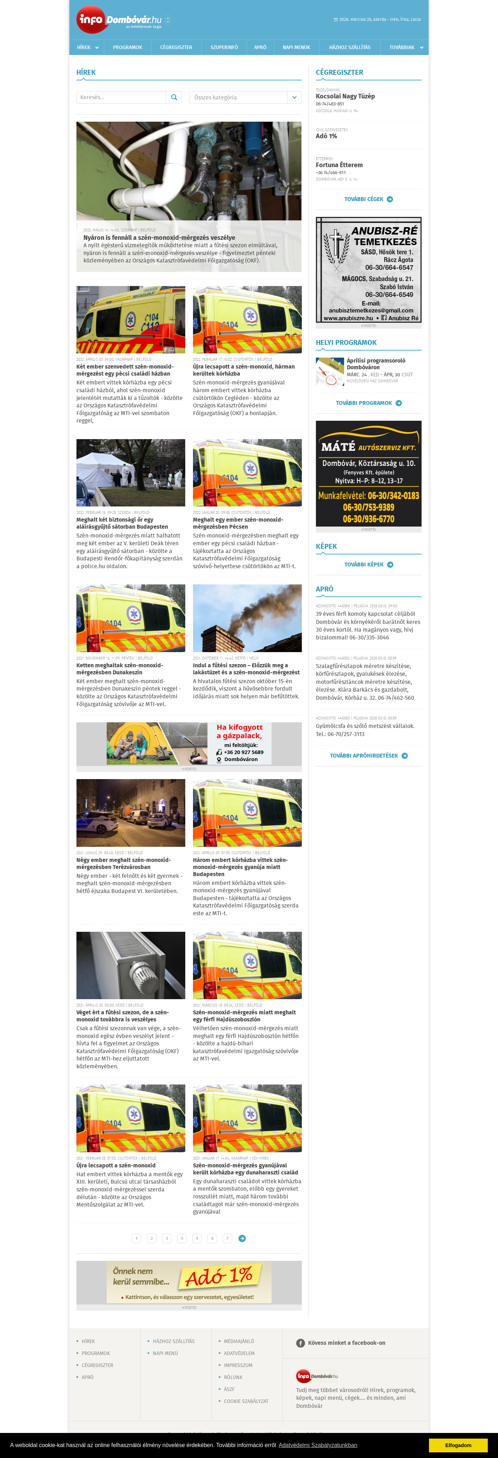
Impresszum (238, 1365)
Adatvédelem (239, 1353)
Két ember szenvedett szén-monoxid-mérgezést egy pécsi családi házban (125, 370)
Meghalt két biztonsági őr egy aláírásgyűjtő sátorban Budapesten (122, 523)
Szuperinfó (224, 47)
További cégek (363, 199)
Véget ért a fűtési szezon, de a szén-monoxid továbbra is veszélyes (122, 1016)
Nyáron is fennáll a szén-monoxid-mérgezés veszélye (159, 238)
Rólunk (233, 1377)
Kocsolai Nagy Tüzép (345, 97)
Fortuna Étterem (339, 165)
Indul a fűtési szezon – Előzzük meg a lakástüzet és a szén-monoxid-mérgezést (246, 669)
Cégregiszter (176, 47)
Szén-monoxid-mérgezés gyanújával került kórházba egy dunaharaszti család (245, 1169)
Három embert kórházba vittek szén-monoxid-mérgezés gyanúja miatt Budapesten (240, 867)
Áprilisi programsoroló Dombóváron (376, 364)
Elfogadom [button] (459, 1445)
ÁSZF (229, 1389)
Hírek (84, 47)
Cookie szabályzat (246, 1401)
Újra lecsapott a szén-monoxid (116, 1165)
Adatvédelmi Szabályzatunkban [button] (318, 1445)
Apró (260, 47)
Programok (127, 47)
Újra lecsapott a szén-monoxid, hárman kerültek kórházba (244, 370)
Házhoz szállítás (350, 47)
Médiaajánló (239, 1341)
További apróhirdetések (364, 756)
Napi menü (165, 1353)
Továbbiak (402, 47)
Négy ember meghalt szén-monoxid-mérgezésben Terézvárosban (123, 864)
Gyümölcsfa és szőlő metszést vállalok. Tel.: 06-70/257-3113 (365, 730)
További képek (364, 564)
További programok (364, 403)
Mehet (174, 97)
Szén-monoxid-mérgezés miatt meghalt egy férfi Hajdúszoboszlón (244, 1016)
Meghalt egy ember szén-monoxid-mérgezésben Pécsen (238, 523)
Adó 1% (326, 136)
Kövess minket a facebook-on (346, 1343)
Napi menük (296, 47)
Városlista (167, 20)
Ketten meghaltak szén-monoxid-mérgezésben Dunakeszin (119, 669)
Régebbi (242, 1238)
